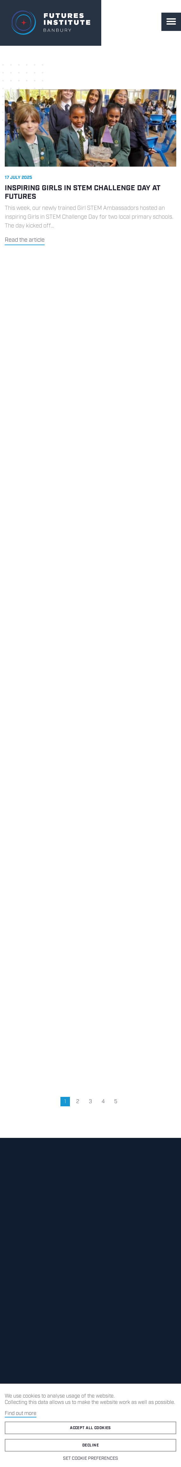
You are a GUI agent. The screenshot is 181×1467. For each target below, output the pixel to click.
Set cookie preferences (90, 1458)
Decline (90, 1445)
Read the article (25, 240)
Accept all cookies (90, 1428)
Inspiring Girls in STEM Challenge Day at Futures (82, 192)
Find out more (20, 1413)
